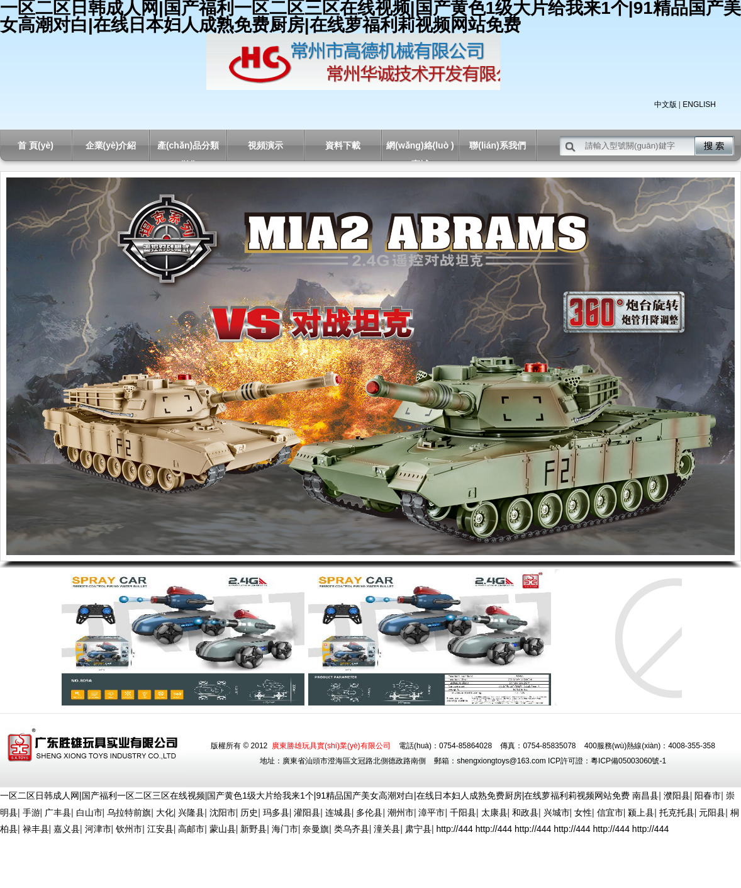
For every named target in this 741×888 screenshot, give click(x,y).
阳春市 (707, 795)
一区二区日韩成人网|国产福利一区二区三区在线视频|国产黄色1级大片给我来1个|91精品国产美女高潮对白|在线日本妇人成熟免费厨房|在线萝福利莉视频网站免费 (315, 795)
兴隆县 (191, 812)
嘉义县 (66, 829)
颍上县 (641, 812)
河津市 (98, 829)
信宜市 (610, 812)
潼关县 (387, 829)
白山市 (89, 812)
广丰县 (58, 812)
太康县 (494, 812)
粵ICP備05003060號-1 (628, 760)
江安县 (160, 829)
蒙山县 (222, 829)
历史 (249, 812)
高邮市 (191, 829)
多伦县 (369, 812)
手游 (31, 812)
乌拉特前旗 (129, 812)
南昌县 (645, 795)
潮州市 (400, 812)
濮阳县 (677, 795)
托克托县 (676, 812)
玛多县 (276, 812)
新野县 (253, 829)
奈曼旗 (316, 829)
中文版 (665, 104)
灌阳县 (307, 812)
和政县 (525, 812)
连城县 (338, 812)
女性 (583, 812)
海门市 (285, 829)
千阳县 (463, 812)
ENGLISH (699, 104)
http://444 (454, 829)
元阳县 (712, 812)
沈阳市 (222, 812)
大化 (165, 812)
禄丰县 (36, 829)
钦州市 (129, 829)
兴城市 (556, 812)
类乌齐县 (351, 829)
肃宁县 (418, 829)
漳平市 (431, 812)
